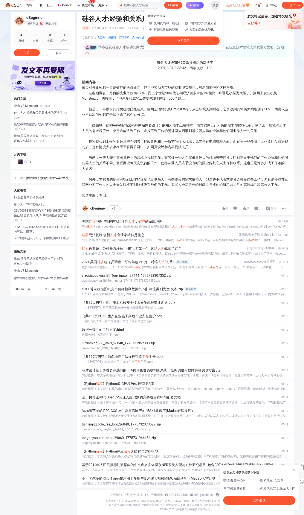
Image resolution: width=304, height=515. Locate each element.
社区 (50, 5)
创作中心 (271, 5)
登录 (215, 5)
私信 (59, 53)
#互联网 (124, 37)
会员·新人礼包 (238, 5)
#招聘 (112, 37)
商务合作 (143, 495)
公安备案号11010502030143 (122, 500)
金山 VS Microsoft (32, 106)
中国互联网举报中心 (153, 505)
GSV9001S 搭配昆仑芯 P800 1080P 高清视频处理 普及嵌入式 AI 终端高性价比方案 (42, 215)
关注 (114, 208)
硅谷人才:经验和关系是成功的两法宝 (40, 115)
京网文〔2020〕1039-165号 (181, 500)
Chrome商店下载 (175, 505)
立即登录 (183, 40)
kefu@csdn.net (204, 495)
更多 (103, 5)
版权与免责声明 (212, 505)
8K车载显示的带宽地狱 (29, 197)
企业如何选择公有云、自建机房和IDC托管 (42, 238)
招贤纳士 (130, 495)
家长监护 (114, 505)
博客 (29, 5)
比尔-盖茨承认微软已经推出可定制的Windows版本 (38, 138)
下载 (40, 5)
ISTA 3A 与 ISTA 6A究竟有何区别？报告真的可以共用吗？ (42, 229)
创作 (292, 5)
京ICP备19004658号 (152, 500)
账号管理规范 (194, 505)
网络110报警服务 (130, 505)
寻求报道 (157, 495)
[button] (12, 76)
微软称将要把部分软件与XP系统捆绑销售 (41, 127)
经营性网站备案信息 (210, 500)
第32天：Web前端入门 (29, 204)
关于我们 (116, 495)
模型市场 (86, 3)
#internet (138, 37)
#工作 (102, 37)
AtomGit (64, 5)
